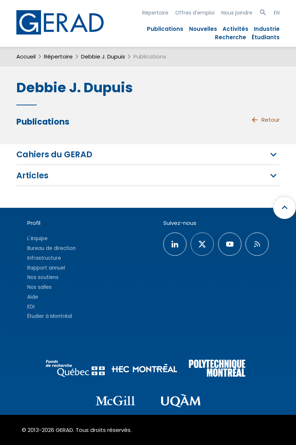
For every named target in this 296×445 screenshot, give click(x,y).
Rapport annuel (46, 267)
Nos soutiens (43, 277)
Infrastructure (44, 258)
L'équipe (37, 238)
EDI (31, 306)
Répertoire (155, 12)
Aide (32, 297)
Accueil (26, 56)
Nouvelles (203, 29)
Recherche (230, 37)
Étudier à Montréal (49, 316)
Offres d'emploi (195, 12)
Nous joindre (236, 12)
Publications (165, 29)
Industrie (267, 29)
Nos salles (39, 287)
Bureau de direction (51, 248)
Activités (235, 29)
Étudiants (266, 37)
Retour (265, 120)
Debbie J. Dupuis (103, 56)
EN (277, 12)
